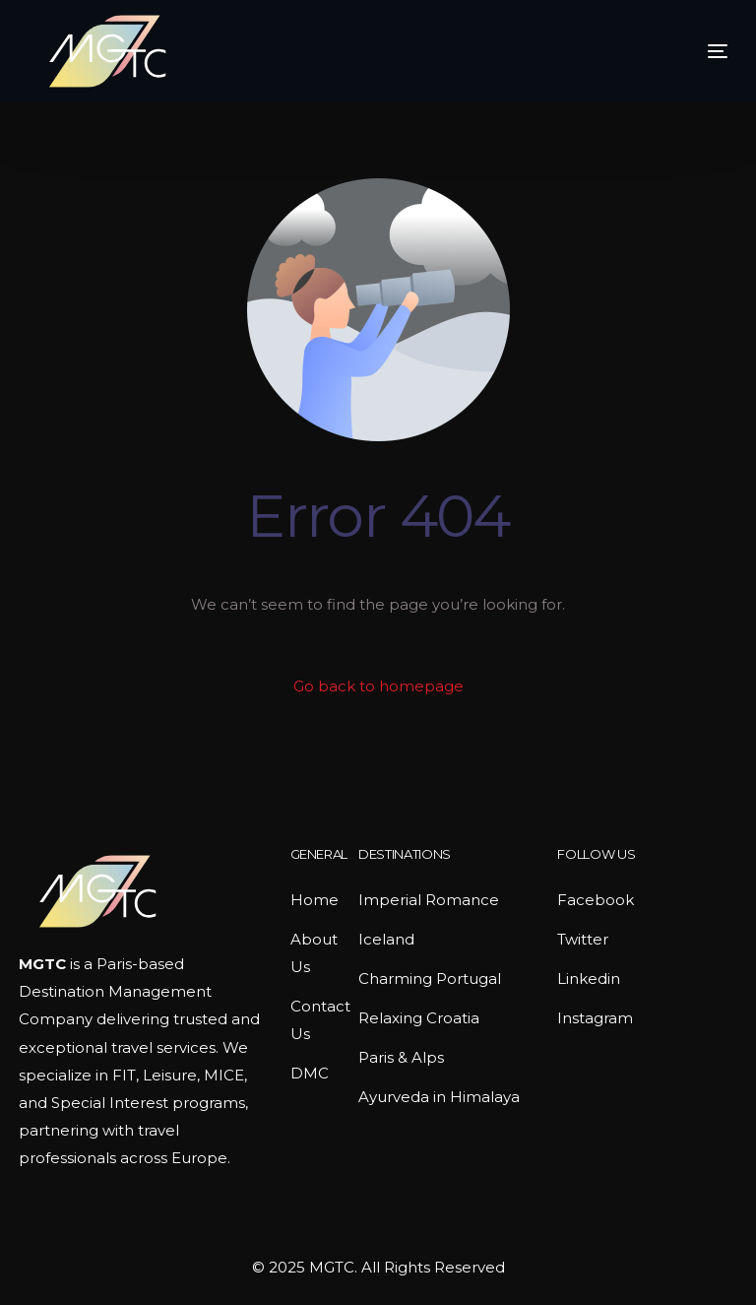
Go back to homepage (378, 686)
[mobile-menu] (683, 51)
